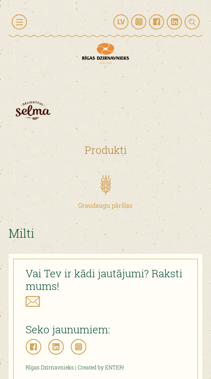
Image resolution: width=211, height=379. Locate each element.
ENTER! (114, 367)
